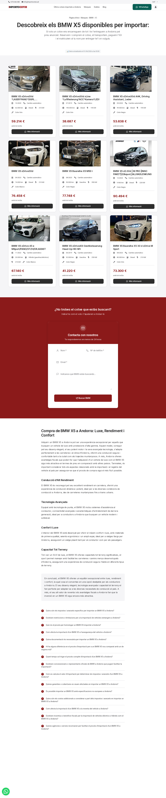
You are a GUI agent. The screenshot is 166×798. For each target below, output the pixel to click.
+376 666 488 (14, 2)
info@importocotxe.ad (30, 2)
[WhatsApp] (6, 791)
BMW (91, 18)
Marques (87, 7)
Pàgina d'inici (74, 18)
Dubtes (97, 7)
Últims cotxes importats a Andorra (67, 7)
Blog (104, 7)
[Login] (156, 7)
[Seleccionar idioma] (155, 2)
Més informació (32, 132)
